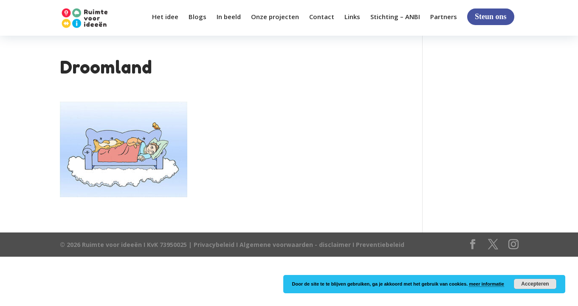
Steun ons (491, 16)
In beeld (229, 17)
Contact (321, 17)
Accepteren (535, 284)
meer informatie (486, 283)
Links (352, 17)
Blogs (197, 17)
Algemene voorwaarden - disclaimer (295, 245)
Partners (443, 17)
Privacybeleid (215, 245)
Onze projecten (275, 17)
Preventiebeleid (380, 245)
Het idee (165, 17)
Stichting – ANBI (395, 17)
